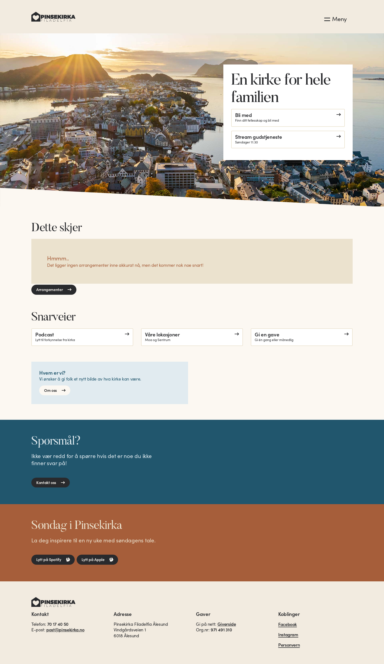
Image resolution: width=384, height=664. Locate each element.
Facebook (287, 624)
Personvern (289, 645)
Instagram (288, 635)
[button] (335, 17)
